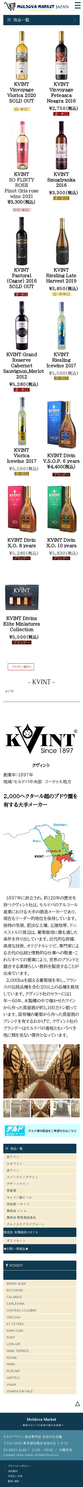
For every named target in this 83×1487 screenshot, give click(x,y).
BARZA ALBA (16, 1283)
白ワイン (13, 1156)
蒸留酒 (11, 1190)
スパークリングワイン (22, 1177)
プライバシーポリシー (19, 1466)
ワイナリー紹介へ (21, 666)
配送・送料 (13, 1481)
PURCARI (13, 1371)
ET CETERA (15, 1324)
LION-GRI (13, 1344)
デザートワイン (18, 1183)
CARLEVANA (16, 1303)
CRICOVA (13, 1317)
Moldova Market (41, 1419)
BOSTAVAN (15, 1290)
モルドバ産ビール (21, 1197)
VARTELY (13, 1377)
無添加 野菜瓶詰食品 (21, 1217)
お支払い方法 (15, 1476)
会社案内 (13, 1471)
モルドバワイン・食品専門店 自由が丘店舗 (32, 1436)
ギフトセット (16, 1240)
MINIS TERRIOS (18, 1350)
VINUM (11, 1384)
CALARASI (14, 1297)
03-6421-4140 (15, 1450)
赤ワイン (13, 1170)
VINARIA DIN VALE (20, 1391)
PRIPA (11, 1364)
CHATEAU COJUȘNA (22, 1310)
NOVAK (12, 1357)
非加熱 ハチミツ (18, 1204)
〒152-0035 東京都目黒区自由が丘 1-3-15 (35, 1443)
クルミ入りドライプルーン (25, 1224)
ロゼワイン (14, 1163)
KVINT (11, 1337)
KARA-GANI (15, 1330)
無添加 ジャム (17, 1210)
